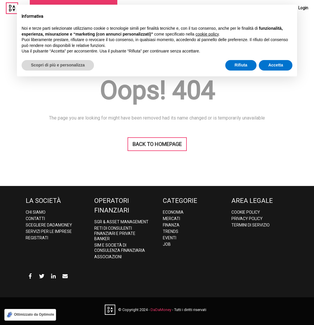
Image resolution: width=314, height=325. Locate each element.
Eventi (169, 238)
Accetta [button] (275, 65)
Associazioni (108, 256)
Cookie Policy (245, 212)
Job (167, 244)
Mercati (171, 218)
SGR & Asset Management (121, 221)
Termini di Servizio (250, 225)
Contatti (35, 218)
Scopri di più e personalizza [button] (58, 65)
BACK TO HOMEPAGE (157, 144)
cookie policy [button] (207, 34)
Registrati (37, 238)
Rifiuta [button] (241, 65)
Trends (170, 231)
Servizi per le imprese (49, 231)
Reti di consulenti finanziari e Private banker (114, 233)
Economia (173, 212)
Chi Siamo (36, 212)
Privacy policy (247, 218)
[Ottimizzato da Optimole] (30, 315)
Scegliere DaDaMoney (49, 225)
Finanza (171, 225)
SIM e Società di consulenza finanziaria (119, 248)
